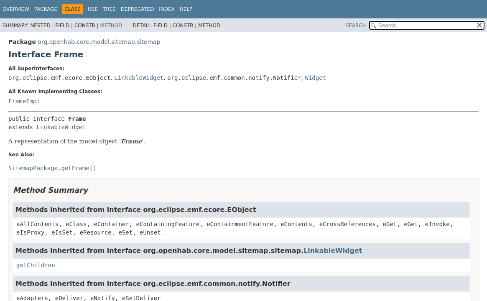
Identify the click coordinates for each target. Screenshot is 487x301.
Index (167, 9)
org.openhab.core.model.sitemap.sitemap (99, 41)
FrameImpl (24, 101)
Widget (315, 77)
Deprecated (137, 9)
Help (186, 9)
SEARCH (356, 25)
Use (93, 9)
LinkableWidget (138, 77)
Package (45, 9)
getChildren (35, 265)
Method (111, 25)
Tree (109, 9)
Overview (16, 9)
